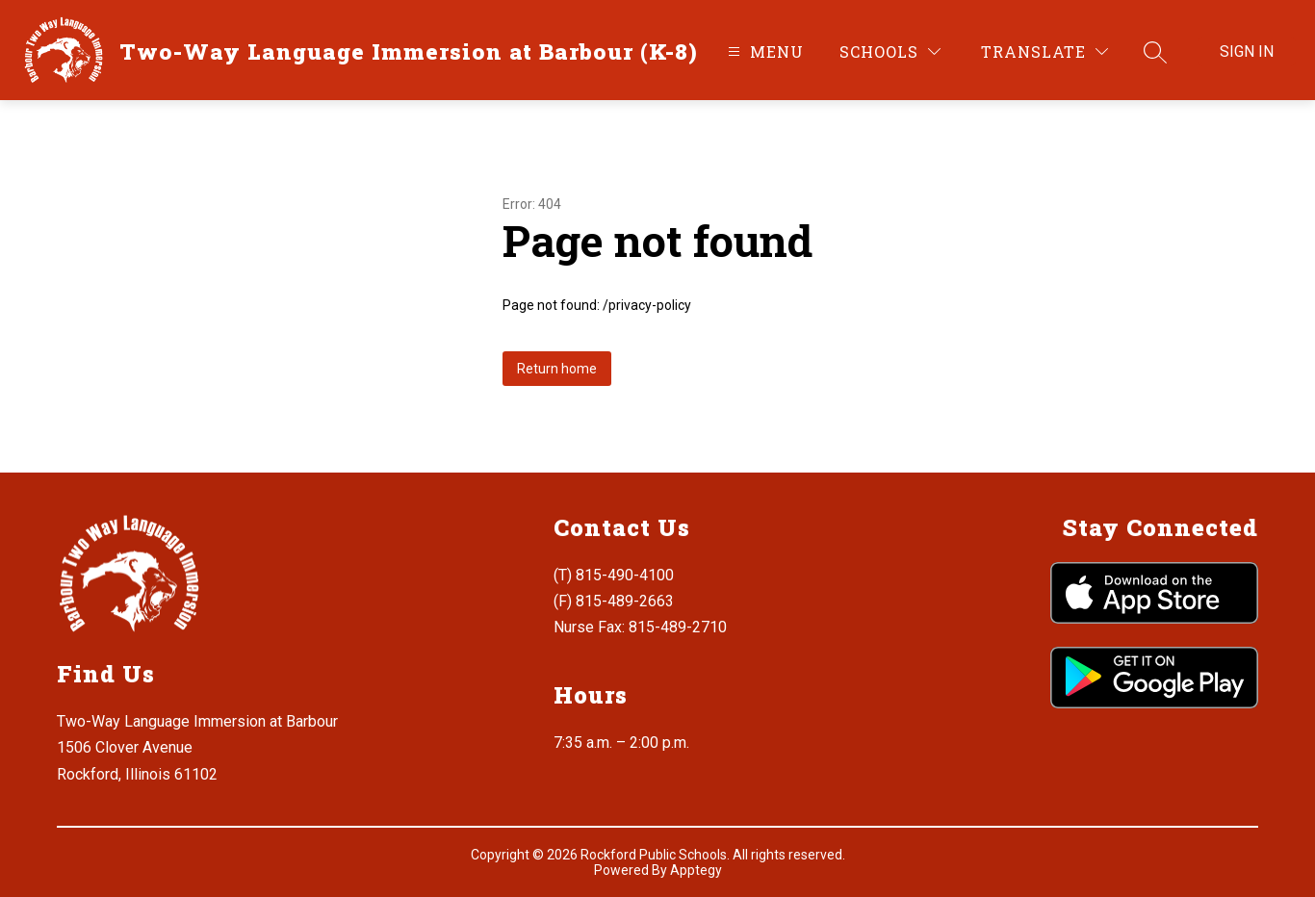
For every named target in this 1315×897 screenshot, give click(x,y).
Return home (557, 368)
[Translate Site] (1044, 51)
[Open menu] (763, 51)
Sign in (1247, 51)
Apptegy (696, 870)
